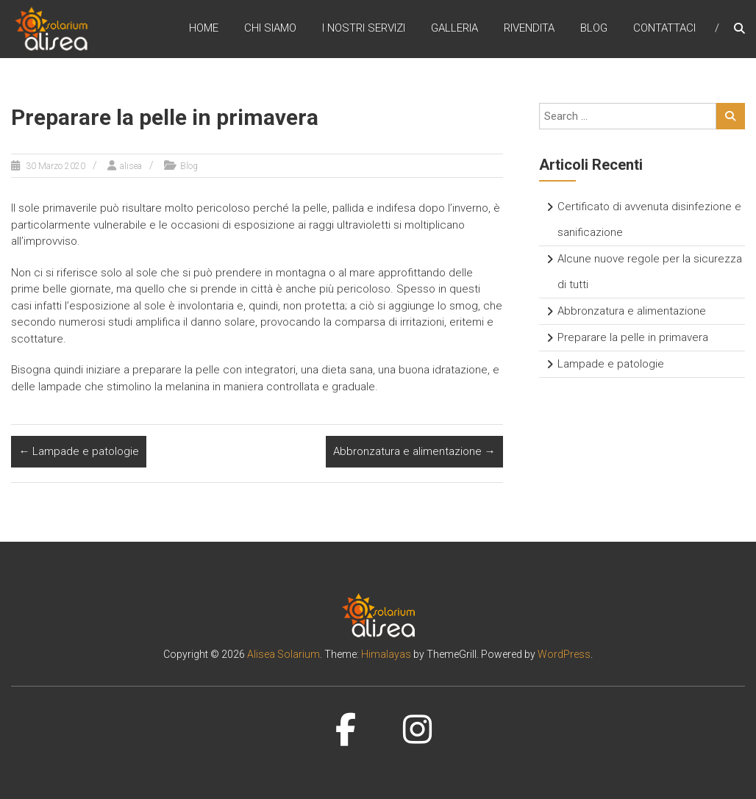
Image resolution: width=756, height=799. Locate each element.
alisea (131, 166)
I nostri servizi (363, 28)
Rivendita (529, 28)
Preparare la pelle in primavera (632, 337)
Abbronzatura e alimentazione (414, 451)
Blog (593, 28)
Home (203, 28)
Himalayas (386, 654)
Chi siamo (270, 28)
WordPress (564, 654)
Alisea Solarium (283, 654)
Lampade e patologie (78, 451)
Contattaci (664, 28)
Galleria (454, 28)
